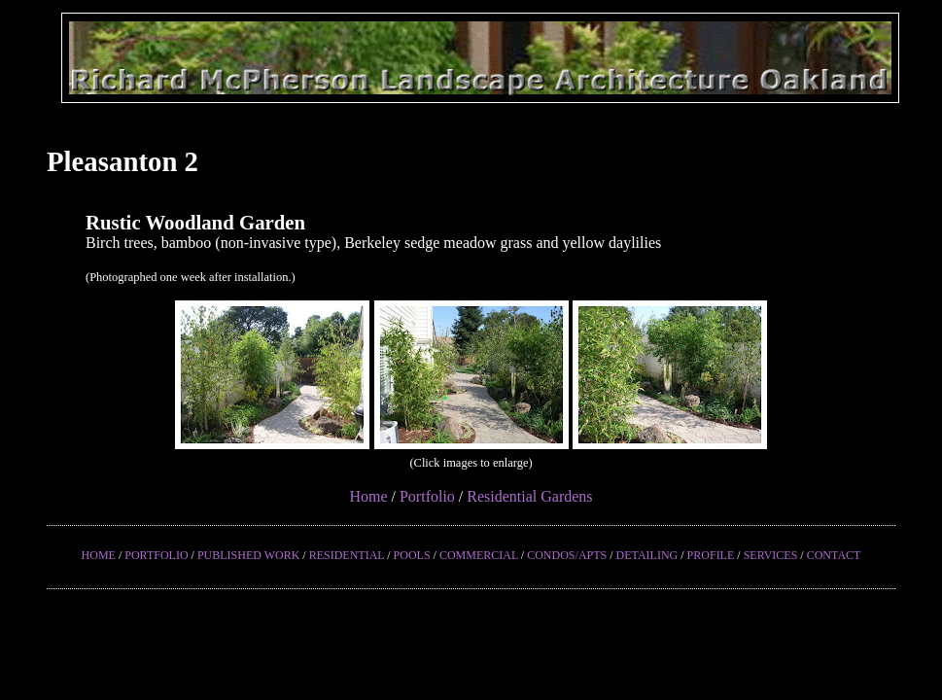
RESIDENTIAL (347, 555)
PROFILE (711, 555)
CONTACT (834, 555)
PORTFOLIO (156, 555)
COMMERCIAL (478, 555)
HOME (99, 555)
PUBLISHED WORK (248, 555)
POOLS (412, 555)
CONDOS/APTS (567, 555)
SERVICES (771, 555)
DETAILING (647, 555)
